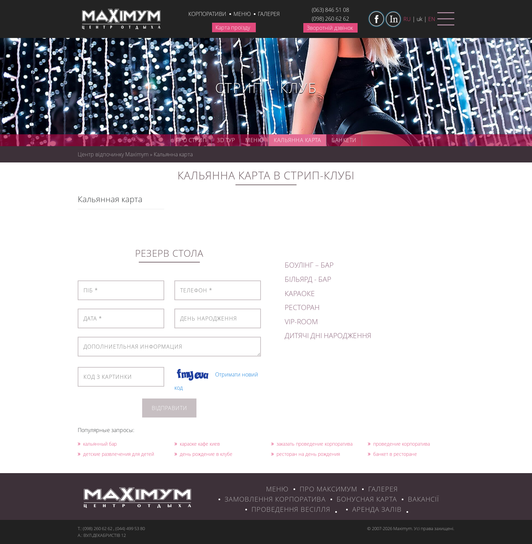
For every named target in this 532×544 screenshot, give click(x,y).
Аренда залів (377, 509)
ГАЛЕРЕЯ (383, 488)
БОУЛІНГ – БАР (309, 265)
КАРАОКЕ (300, 293)
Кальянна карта (297, 140)
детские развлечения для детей (116, 454)
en (431, 19)
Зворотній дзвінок (330, 28)
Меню (242, 14)
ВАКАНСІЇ (423, 499)
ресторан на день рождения (305, 454)
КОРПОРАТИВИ (207, 14)
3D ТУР (226, 140)
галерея (269, 14)
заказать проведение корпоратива (312, 444)
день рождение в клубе (203, 454)
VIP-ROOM (301, 321)
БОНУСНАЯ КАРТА (367, 499)
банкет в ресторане (392, 454)
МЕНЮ (277, 488)
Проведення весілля (290, 509)
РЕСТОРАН (302, 307)
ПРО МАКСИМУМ (328, 488)
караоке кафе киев (197, 444)
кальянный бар (97, 444)
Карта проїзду (232, 27)
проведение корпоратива (399, 444)
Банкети (344, 140)
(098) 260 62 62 (330, 18)
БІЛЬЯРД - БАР (308, 279)
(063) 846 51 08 (330, 10)
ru (407, 19)
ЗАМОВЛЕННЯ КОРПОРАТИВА (275, 499)
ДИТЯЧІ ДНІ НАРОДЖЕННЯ (328, 335)
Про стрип (191, 140)
